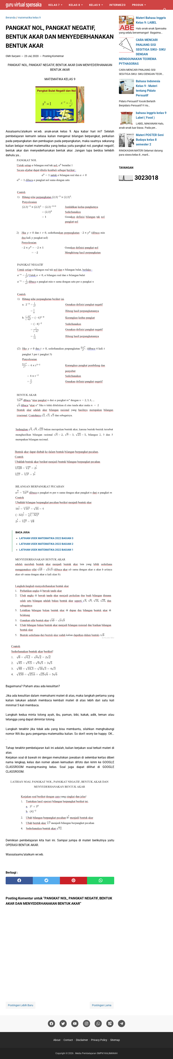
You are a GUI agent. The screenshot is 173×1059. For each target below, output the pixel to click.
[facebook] (19, 880)
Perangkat (17, 14)
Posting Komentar (53, 56)
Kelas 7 (54, 4)
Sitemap (115, 1039)
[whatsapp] (100, 880)
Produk (137, 4)
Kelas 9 (94, 4)
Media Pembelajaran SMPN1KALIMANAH (96, 1053)
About (56, 1039)
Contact (68, 1039)
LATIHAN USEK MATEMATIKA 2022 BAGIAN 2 (46, 543)
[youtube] (74, 1023)
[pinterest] (73, 880)
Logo (38, 14)
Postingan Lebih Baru (20, 1005)
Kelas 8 (74, 4)
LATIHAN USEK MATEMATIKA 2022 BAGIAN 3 (46, 538)
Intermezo (117, 4)
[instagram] (86, 1023)
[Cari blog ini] (165, 10)
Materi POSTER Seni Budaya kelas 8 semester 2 (150, 139)
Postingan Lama (101, 1005)
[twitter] (46, 880)
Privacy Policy (99, 1039)
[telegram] (121, 1023)
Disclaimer (82, 1039)
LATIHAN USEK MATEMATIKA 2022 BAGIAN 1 (46, 549)
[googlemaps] (109, 1023)
